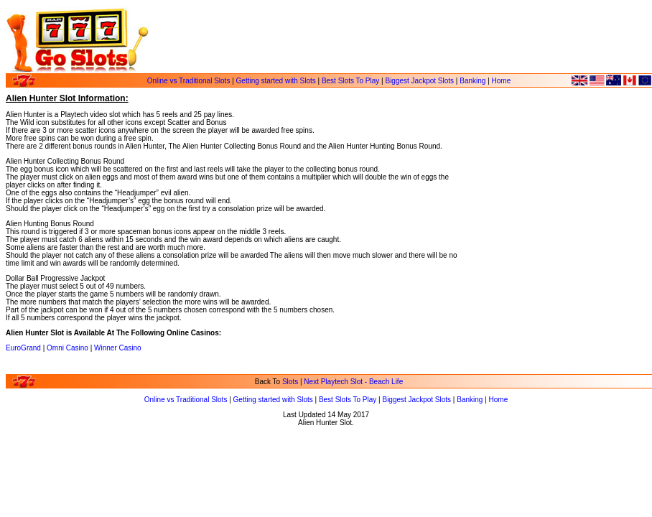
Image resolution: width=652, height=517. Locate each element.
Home (501, 81)
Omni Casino (67, 348)
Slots (290, 382)
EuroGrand (23, 348)
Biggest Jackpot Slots (419, 81)
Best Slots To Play (350, 81)
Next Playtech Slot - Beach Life (353, 382)
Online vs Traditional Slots (188, 81)
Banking (472, 81)
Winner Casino (117, 348)
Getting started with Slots (276, 81)
